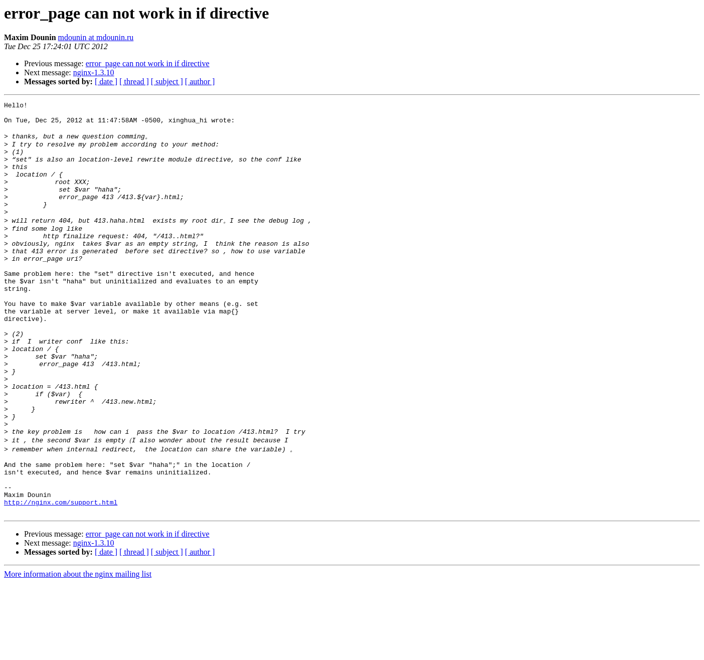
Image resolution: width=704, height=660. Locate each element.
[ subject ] (167, 81)
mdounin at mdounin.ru (96, 37)
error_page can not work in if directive (148, 63)
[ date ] (106, 81)
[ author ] (200, 81)
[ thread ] (134, 81)
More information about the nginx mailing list (77, 651)
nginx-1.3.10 (93, 72)
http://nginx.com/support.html (60, 577)
